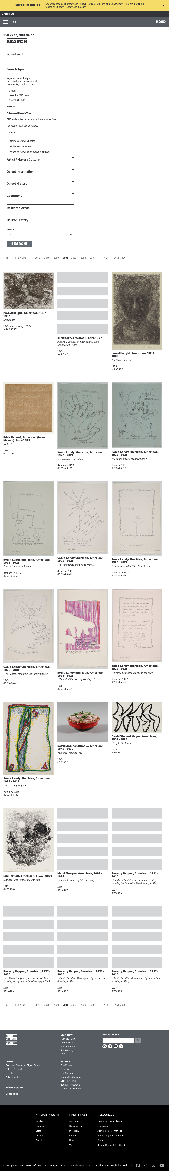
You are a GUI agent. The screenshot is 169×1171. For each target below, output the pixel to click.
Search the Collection (71, 1077)
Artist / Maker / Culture (23, 159)
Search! (19, 244)
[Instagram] (145, 1165)
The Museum (67, 1065)
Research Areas (18, 208)
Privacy (65, 1165)
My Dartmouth (47, 1114)
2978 (37, 258)
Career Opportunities (71, 1088)
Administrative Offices (109, 1130)
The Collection (68, 1073)
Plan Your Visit (68, 1039)
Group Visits (67, 1042)
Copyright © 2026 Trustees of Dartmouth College (30, 1165)
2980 (56, 258)
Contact (90, 1165)
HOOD (161, 21)
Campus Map (76, 1125)
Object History (17, 183)
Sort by (11, 230)
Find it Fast (78, 1114)
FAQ (63, 1054)
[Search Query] (118, 1040)
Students (41, 1121)
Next (107, 258)
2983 (83, 258)
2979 (47, 258)
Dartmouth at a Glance (109, 1121)
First (6, 258)
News (72, 1140)
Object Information (20, 172)
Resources (105, 1114)
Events (73, 1135)
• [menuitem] (71, 1165)
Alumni (40, 1135)
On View (65, 1069)
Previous (20, 258)
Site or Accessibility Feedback (115, 1165)
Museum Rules (68, 1046)
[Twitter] (153, 1165)
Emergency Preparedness (111, 1135)
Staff (38, 1130)
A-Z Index (74, 1121)
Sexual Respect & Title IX (111, 1144)
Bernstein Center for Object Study (23, 1065)
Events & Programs (70, 1085)
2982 (74, 258)
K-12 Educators (13, 1077)
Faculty (9, 1073)
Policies (77, 1165)
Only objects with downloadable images (30, 152)
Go (138, 1040)
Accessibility (67, 1050)
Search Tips (15, 69)
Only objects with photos (22, 141)
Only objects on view (20, 146)
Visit (71, 1144)
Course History (17, 220)
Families (40, 1140)
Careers (101, 1140)
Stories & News (68, 1081)
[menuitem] (48, 1128)
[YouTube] (161, 1165)
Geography (14, 196)
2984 (92, 258)
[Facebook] (138, 1165)
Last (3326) (120, 258)
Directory (74, 1130)
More (9, 107)
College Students (14, 1069)
